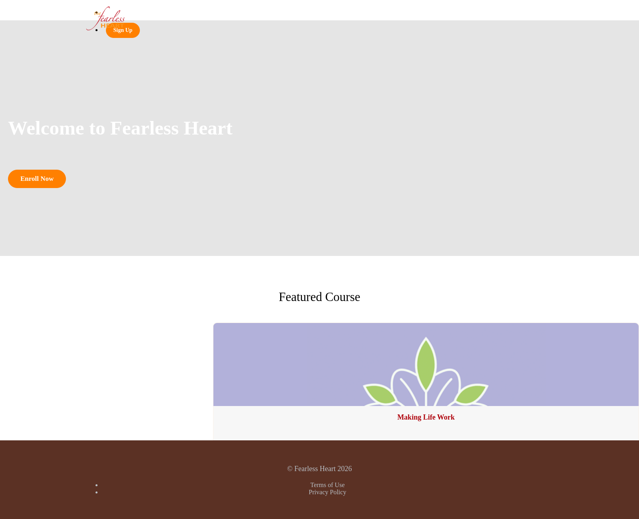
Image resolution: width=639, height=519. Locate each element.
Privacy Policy (327, 492)
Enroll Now (37, 178)
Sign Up (123, 30)
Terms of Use (328, 484)
